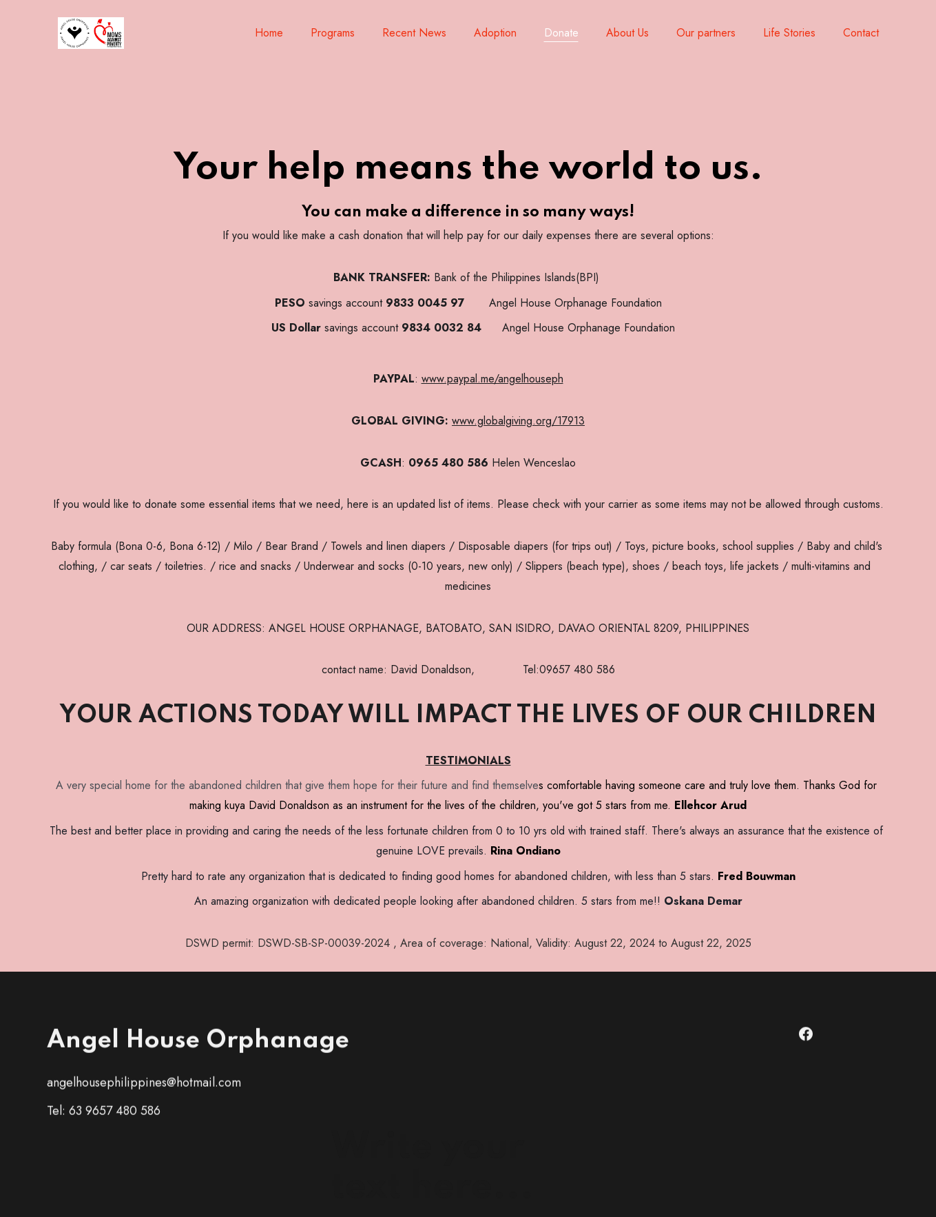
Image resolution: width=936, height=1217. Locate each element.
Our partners (706, 33)
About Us (627, 33)
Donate (561, 33)
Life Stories (789, 33)
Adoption (495, 33)
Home (269, 33)
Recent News (414, 33)
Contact (861, 33)
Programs (333, 33)
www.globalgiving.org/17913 (518, 430)
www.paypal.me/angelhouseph (492, 388)
